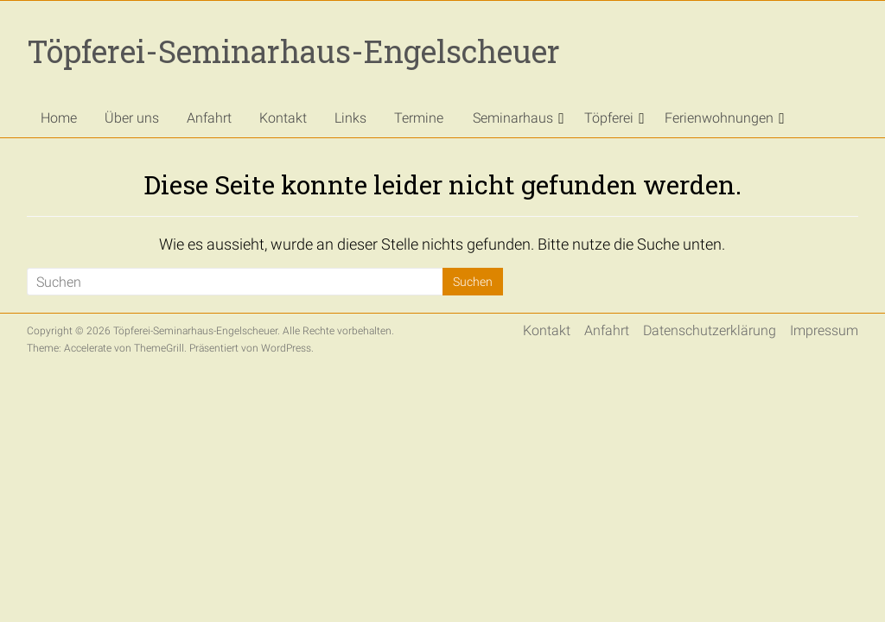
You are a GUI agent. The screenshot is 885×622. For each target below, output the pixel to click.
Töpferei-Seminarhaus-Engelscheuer (293, 51)
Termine (418, 118)
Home (59, 118)
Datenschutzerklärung (709, 330)
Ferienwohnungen (719, 118)
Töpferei (609, 118)
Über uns (132, 118)
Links (350, 118)
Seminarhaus (513, 118)
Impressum (824, 330)
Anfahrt (209, 118)
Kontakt (283, 118)
